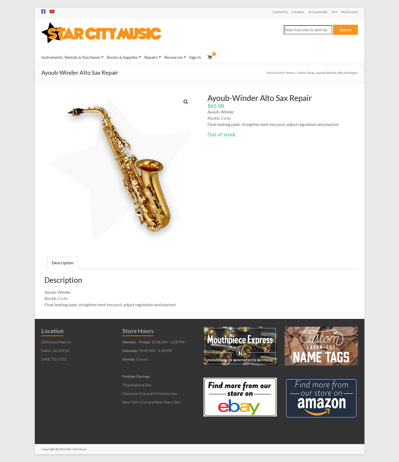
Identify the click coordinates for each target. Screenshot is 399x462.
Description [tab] (63, 262)
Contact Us (280, 12)
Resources (173, 57)
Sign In (195, 57)
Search (345, 29)
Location (298, 12)
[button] (186, 102)
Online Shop (305, 73)
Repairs (151, 57)
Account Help (317, 12)
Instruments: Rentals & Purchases (70, 57)
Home (290, 73)
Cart (334, 12)
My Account (349, 12)
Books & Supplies (122, 57)
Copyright (48, 449)
